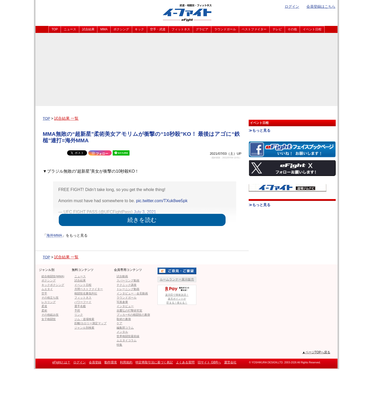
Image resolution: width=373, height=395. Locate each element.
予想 (77, 310)
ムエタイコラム (127, 340)
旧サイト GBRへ (209, 362)
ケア (119, 323)
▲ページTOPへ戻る (316, 352)
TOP (55, 29)
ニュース (70, 29)
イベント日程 (312, 29)
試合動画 (122, 276)
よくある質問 (185, 362)
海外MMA (54, 235)
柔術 (44, 310)
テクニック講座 (127, 284)
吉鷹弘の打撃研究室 (129, 310)
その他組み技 (50, 314)
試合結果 (88, 29)
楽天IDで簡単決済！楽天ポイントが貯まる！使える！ (177, 294)
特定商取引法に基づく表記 (154, 362)
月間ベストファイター (88, 289)
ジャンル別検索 (84, 327)
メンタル (122, 331)
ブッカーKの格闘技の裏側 (133, 314)
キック (139, 29)
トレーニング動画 (128, 289)
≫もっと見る (259, 130)
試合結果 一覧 (66, 118)
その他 (292, 29)
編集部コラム (125, 327)
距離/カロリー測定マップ (90, 323)
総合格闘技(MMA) (52, 276)
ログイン (292, 6)
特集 (119, 344)
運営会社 (230, 362)
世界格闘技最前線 (128, 336)
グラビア (202, 29)
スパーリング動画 (128, 280)
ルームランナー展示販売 (177, 279)
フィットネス (180, 29)
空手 (44, 293)
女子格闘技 (48, 319)
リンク (78, 314)
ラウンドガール (225, 29)
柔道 (44, 306)
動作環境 (110, 362)
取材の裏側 (124, 319)
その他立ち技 (50, 297)
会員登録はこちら (320, 6)
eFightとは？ (61, 362)
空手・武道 (158, 29)
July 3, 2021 (145, 212)
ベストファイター (254, 29)
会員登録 (95, 362)
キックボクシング (52, 284)
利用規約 (126, 362)
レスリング (48, 302)
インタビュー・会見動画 (132, 293)
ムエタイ (47, 289)
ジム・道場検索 (84, 319)
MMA (103, 29)
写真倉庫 (122, 302)
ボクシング (121, 29)
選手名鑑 (80, 306)
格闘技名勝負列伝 (85, 293)
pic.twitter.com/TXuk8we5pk (162, 201)
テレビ (277, 29)
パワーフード (82, 302)
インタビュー (125, 306)
